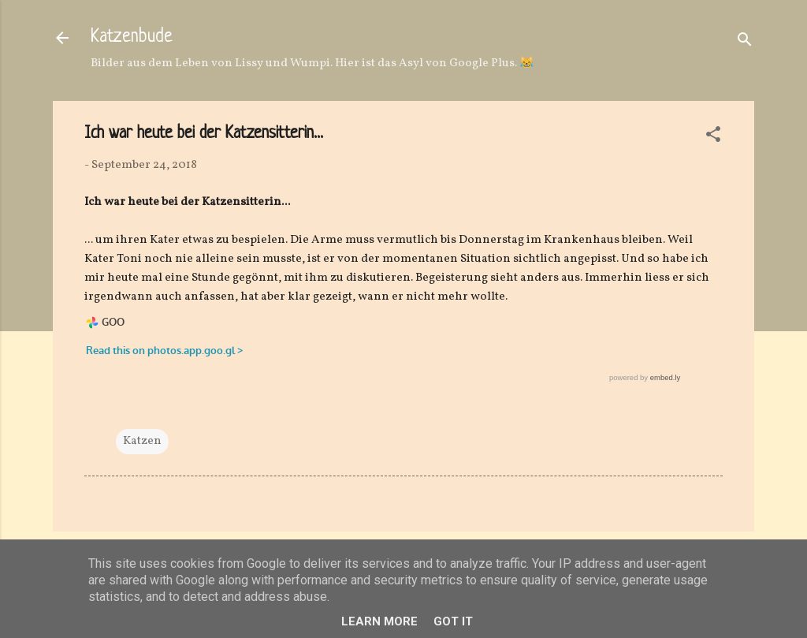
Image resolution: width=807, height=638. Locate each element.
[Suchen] (744, 43)
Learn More (379, 621)
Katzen (142, 441)
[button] (713, 138)
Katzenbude (132, 37)
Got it (453, 621)
